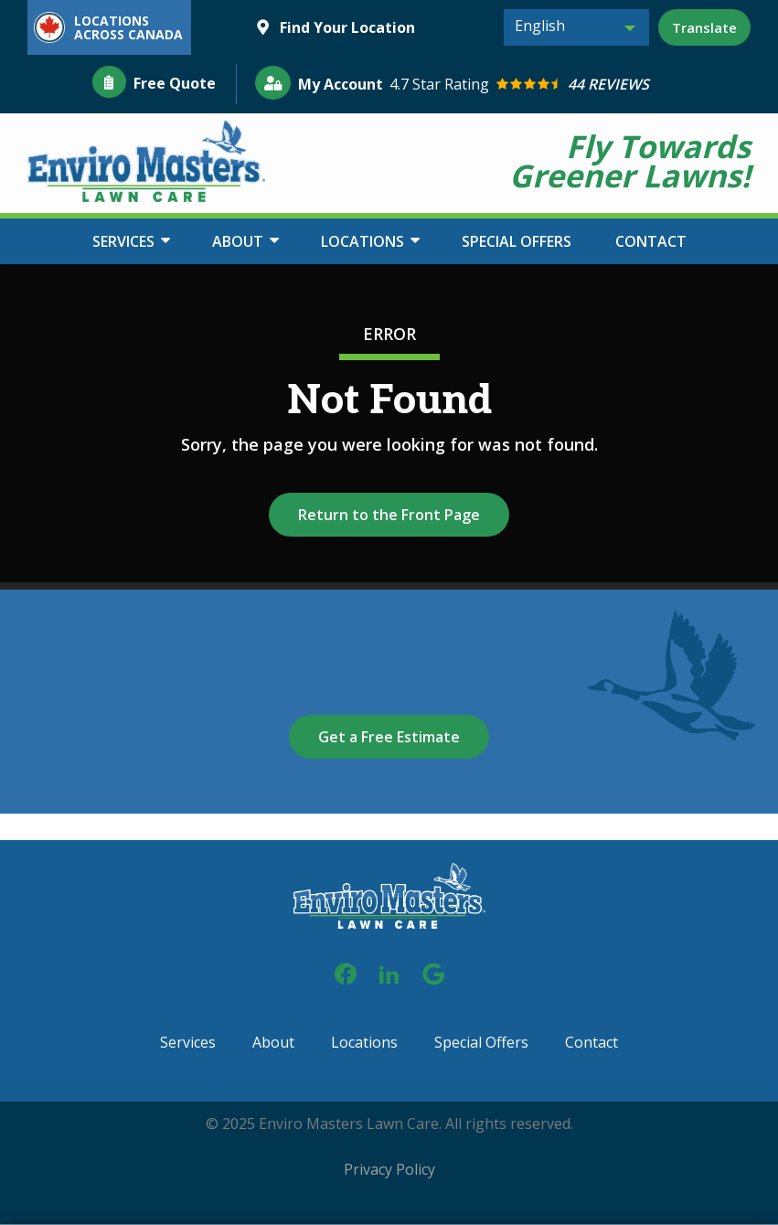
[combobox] (576, 27)
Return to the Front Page (389, 515)
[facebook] (346, 971)
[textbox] (576, 25)
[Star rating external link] (570, 84)
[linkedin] (389, 971)
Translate (704, 27)
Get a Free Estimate (389, 737)
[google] (433, 971)
